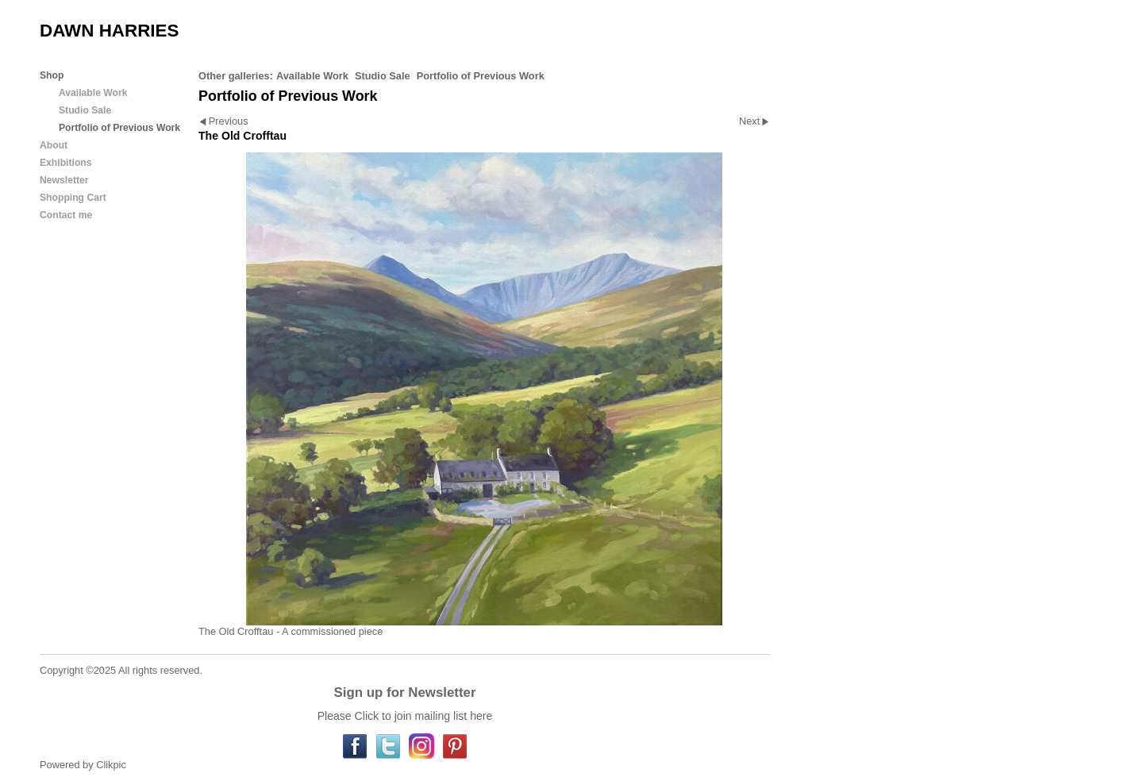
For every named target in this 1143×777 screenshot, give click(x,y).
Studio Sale (382, 76)
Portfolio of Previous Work (481, 76)
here (481, 716)
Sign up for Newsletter (404, 692)
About (53, 145)
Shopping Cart (73, 197)
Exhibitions (66, 162)
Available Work (312, 76)
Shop (52, 75)
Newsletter (64, 180)
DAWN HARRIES (109, 30)
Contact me (66, 215)
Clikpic (111, 765)
